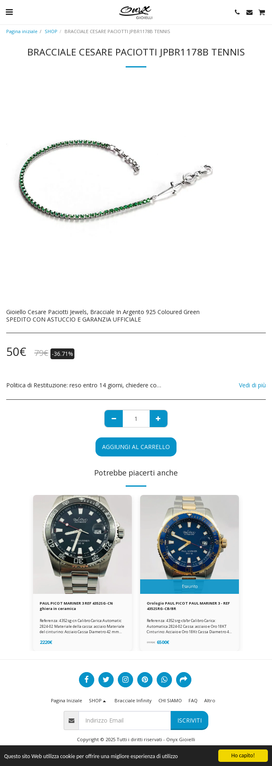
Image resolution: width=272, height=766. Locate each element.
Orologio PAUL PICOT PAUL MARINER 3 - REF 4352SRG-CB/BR (188, 605)
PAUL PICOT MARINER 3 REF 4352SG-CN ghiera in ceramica (76, 605)
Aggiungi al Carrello (136, 447)
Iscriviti (189, 720)
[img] (82, 544)
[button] (9, 11)
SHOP (51, 31)
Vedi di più (252, 385)
